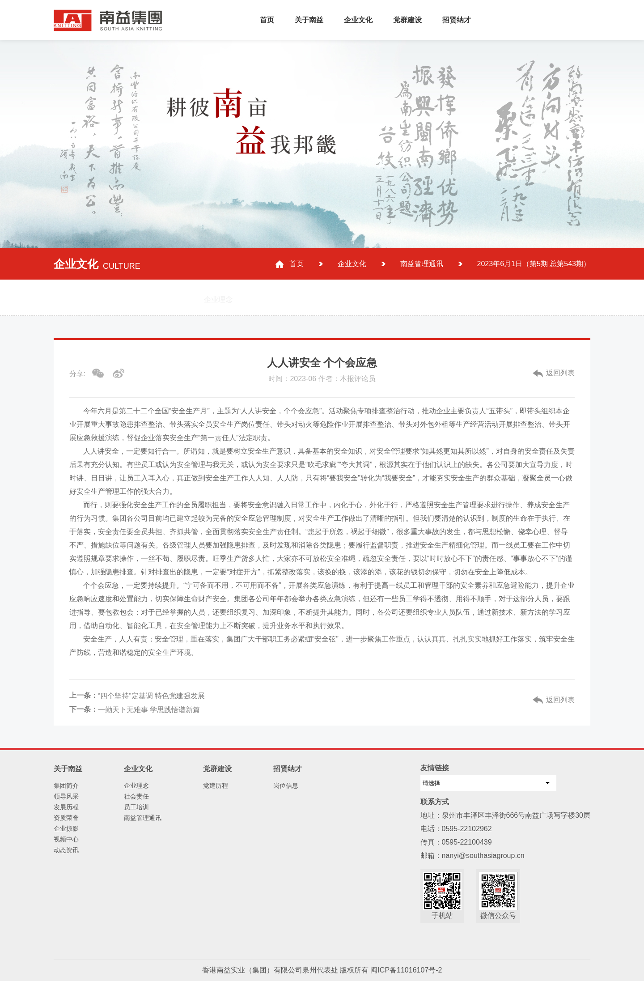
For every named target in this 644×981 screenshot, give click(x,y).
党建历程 (215, 785)
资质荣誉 (66, 817)
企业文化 (358, 20)
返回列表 (560, 373)
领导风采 (66, 796)
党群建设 (407, 20)
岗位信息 (285, 785)
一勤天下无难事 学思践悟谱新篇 (149, 709)
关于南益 (309, 20)
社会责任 (136, 796)
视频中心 (66, 839)
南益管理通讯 (421, 264)
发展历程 (66, 807)
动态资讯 (66, 850)
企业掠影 (66, 828)
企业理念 (136, 785)
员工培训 (136, 807)
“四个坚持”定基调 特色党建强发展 (151, 696)
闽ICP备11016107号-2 (406, 970)
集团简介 (66, 785)
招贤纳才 (456, 20)
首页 (267, 20)
